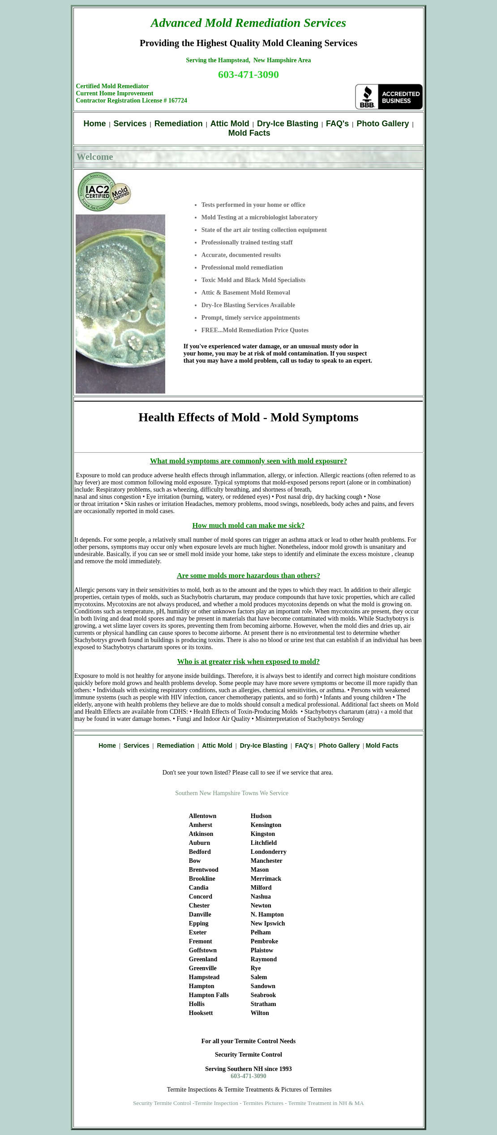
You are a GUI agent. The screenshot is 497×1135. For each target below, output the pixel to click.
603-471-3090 (248, 74)
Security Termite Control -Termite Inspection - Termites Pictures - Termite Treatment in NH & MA (248, 1103)
